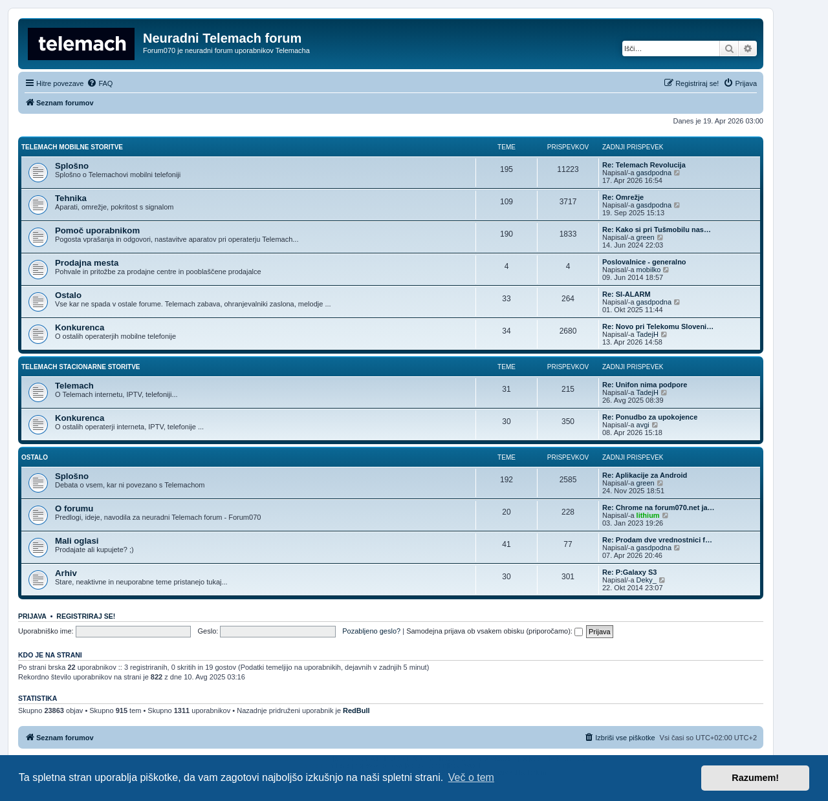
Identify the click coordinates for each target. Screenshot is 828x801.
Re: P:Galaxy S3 (629, 572)
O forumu (74, 508)
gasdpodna (654, 172)
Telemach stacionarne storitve (80, 366)
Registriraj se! (85, 616)
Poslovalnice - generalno (644, 262)
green (646, 237)
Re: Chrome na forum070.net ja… (658, 507)
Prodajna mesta (86, 263)
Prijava (32, 616)
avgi (643, 425)
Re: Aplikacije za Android (644, 475)
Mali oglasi (76, 541)
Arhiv (66, 573)
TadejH (648, 334)
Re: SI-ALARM (626, 294)
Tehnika (71, 198)
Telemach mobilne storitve (72, 147)
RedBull (356, 710)
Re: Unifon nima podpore (644, 385)
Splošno (72, 166)
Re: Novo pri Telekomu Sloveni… (658, 326)
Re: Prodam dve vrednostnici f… (657, 540)
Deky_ (647, 580)
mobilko (649, 269)
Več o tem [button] (471, 777)
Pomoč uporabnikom (97, 230)
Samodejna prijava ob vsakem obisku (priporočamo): (494, 631)
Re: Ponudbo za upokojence (649, 417)
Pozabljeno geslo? (371, 631)
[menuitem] (100, 83)
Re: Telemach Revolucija (644, 165)
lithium (648, 515)
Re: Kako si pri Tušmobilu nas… (656, 229)
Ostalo (68, 295)
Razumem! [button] (755, 778)
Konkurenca (79, 327)
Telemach (74, 385)
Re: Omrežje (623, 197)
